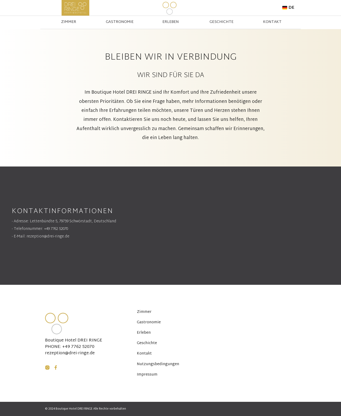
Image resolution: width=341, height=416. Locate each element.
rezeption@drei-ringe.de (70, 353)
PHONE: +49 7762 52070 (69, 347)
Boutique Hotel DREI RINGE (73, 340)
